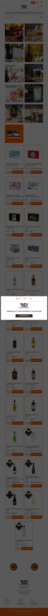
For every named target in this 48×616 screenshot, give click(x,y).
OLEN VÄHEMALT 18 (24, 315)
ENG (24, 298)
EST (18, 298)
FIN (30, 298)
